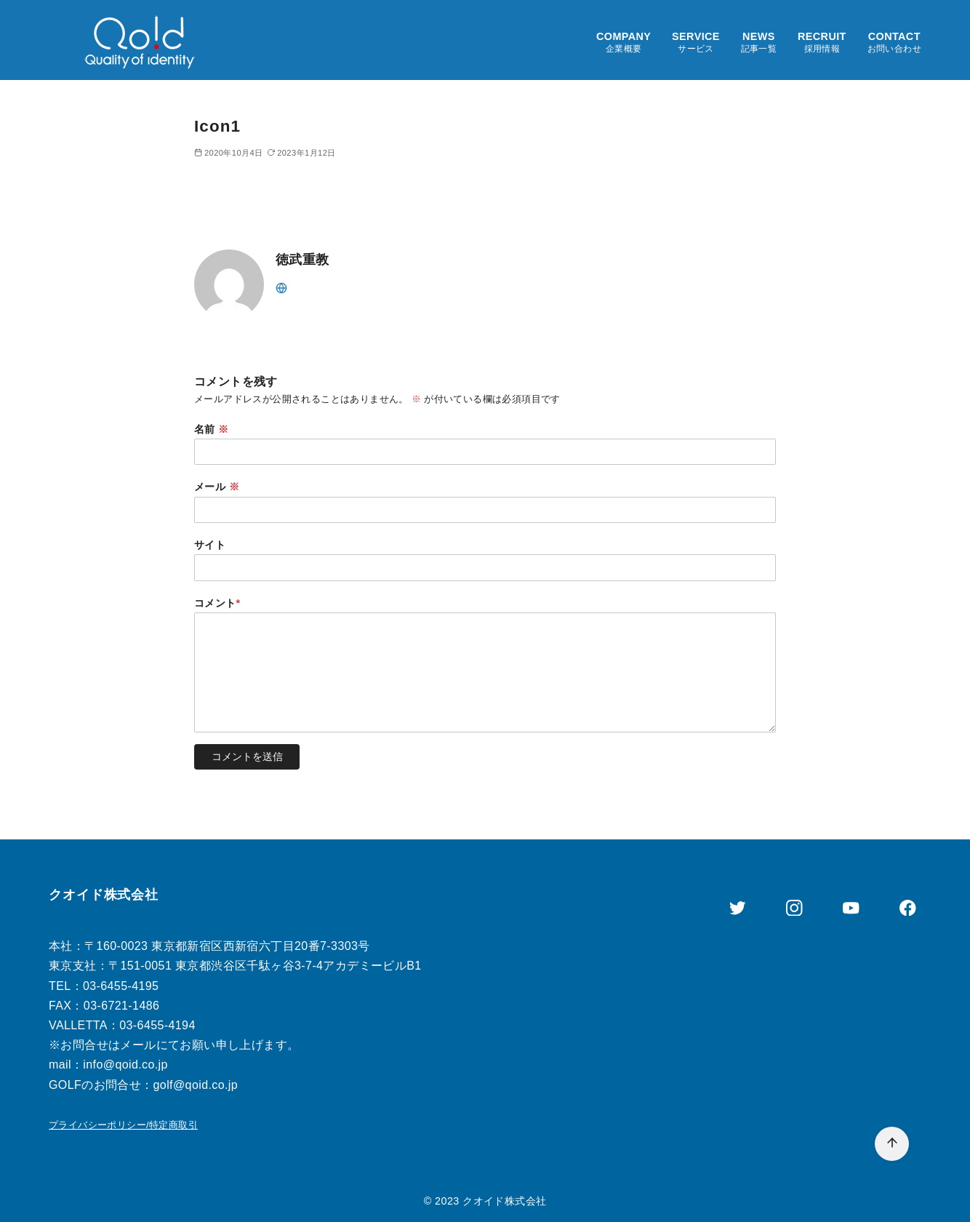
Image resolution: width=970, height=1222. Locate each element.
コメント (217, 603)
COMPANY (623, 43)
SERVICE (696, 43)
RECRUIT (822, 43)
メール (216, 486)
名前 (211, 429)
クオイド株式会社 (504, 1201)
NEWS (759, 43)
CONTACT (894, 43)
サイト (209, 545)
